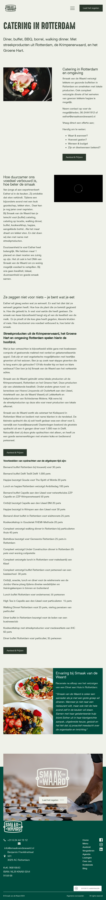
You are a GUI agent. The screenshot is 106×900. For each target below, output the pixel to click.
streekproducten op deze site (24, 402)
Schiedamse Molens (35, 398)
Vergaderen (88, 850)
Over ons (87, 861)
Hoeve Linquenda (29, 390)
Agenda (86, 854)
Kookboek (88, 864)
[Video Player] (78, 188)
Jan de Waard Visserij (32, 394)
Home (86, 840)
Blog (85, 868)
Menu (85, 843)
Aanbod (87, 847)
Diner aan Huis (73, 687)
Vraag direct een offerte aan (78, 122)
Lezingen (87, 857)
